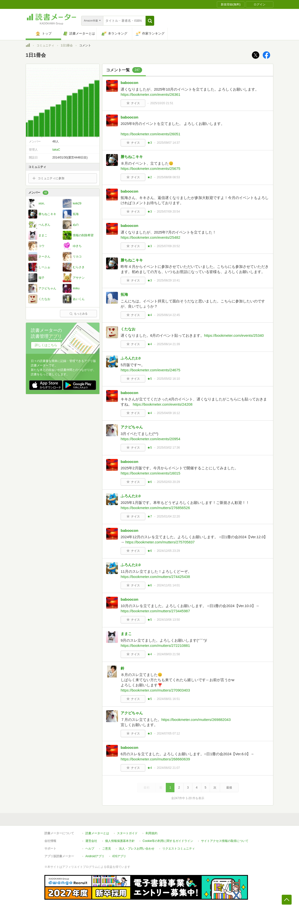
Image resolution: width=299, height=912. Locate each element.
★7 (149, 516)
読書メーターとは (97, 833)
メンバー (38, 193)
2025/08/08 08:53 (168, 177)
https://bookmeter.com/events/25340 (234, 335)
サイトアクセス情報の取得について (224, 840)
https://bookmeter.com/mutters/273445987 (155, 611)
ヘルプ (89, 848)
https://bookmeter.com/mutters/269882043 (196, 719)
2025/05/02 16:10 (168, 378)
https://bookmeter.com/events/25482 (150, 237)
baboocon (129, 82)
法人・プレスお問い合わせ (136, 848)
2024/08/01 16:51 (168, 698)
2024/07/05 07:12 (168, 733)
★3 (149, 142)
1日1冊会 (67, 45)
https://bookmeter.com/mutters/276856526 (155, 508)
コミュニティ (45, 45)
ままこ (126, 634)
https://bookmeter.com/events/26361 (150, 94)
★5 (149, 378)
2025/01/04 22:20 (168, 516)
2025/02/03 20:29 (168, 481)
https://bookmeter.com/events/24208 (162, 404)
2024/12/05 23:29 (168, 550)
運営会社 (91, 840)
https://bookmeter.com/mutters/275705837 (160, 542)
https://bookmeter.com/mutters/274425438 (155, 577)
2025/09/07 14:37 (168, 142)
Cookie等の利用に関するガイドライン (168, 840)
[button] (150, 21)
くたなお (128, 329)
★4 (149, 315)
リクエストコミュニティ (178, 848)
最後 (229, 787)
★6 (149, 482)
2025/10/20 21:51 (161, 103)
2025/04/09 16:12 (168, 413)
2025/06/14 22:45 (168, 315)
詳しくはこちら (46, 345)
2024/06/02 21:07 (168, 767)
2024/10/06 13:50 (168, 619)
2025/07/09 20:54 (168, 211)
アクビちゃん (132, 427)
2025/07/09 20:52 (168, 246)
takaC (56, 149)
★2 (149, 177)
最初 (147, 787)
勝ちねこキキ (132, 157)
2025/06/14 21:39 (168, 344)
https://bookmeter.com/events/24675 (150, 370)
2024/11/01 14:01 (168, 585)
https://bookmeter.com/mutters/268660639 (155, 759)
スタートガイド (127, 833)
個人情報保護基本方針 (120, 840)
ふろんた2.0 (131, 358)
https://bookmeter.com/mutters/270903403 (155, 690)
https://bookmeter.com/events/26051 (150, 134)
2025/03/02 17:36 (168, 447)
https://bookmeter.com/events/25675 (150, 168)
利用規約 (151, 833)
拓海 (124, 294)
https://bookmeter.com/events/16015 (150, 473)
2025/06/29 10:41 (168, 280)
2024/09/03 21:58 (168, 654)
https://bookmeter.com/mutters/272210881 (155, 645)
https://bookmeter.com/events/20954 (150, 439)
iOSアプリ (119, 856)
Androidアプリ (94, 856)
